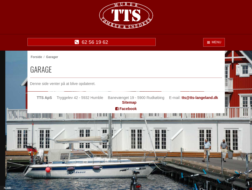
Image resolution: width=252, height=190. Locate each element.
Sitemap (129, 102)
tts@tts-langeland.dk (200, 98)
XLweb (7, 188)
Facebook (126, 109)
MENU (214, 42)
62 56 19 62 (91, 42)
